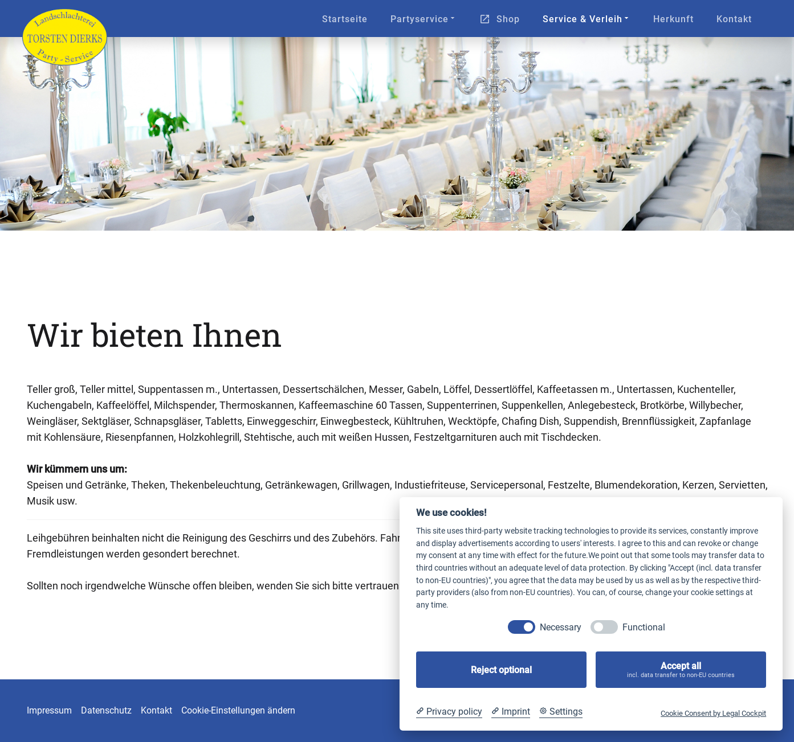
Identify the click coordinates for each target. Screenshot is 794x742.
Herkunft (673, 19)
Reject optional (501, 670)
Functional (643, 627)
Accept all (681, 670)
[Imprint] (510, 712)
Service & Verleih (586, 19)
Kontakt (734, 19)
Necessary (560, 627)
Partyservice (423, 19)
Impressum (49, 710)
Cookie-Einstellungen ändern (238, 710)
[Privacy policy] (449, 712)
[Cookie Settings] (561, 712)
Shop (508, 19)
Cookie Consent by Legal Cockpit (713, 713)
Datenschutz (106, 710)
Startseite (345, 19)
